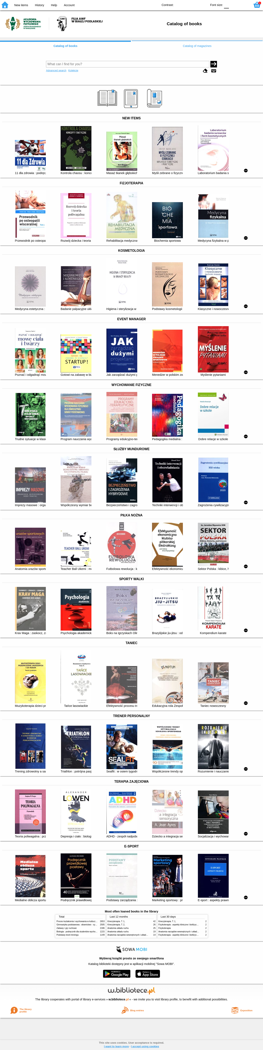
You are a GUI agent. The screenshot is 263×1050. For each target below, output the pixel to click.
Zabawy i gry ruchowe (67, 928)
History (39, 5)
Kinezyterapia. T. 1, (116, 921)
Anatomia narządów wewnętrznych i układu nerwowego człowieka (137, 935)
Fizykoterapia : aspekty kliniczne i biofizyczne (179, 935)
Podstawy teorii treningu (68, 935)
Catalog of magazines (197, 46)
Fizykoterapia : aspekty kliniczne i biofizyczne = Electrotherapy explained (191, 925)
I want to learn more (116, 1046)
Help (54, 5)
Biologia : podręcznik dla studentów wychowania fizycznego (84, 931)
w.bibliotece (118, 999)
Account (69, 5)
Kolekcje (73, 70)
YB (195, 4)
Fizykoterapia (164, 928)
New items (21, 5)
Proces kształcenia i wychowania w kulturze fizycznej (81, 921)
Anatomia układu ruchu (118, 928)
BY (203, 4)
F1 (233, 4)
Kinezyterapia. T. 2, (116, 925)
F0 (226, 4)
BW (186, 4)
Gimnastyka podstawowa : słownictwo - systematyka (81, 925)
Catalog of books (65, 46)
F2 (243, 4)
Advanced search (56, 70)
